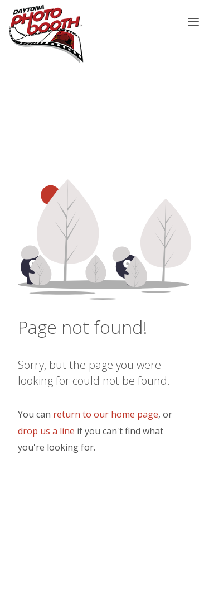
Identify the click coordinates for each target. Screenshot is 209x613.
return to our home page (105, 414)
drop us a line (46, 431)
